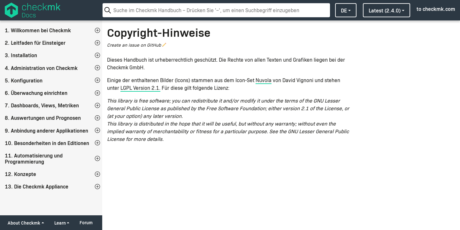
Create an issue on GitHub (134, 45)
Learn (60, 223)
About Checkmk (24, 223)
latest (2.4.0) (385, 10)
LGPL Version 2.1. (140, 87)
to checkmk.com (436, 8)
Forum (86, 222)
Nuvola (264, 80)
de (344, 10)
